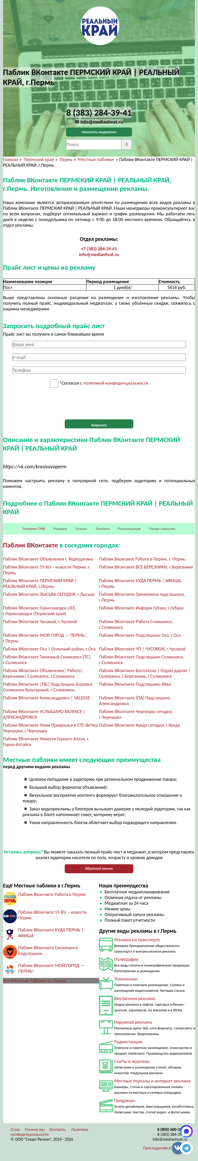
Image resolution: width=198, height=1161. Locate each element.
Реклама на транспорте (137, 940)
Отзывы (81, 529)
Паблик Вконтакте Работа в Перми (52, 894)
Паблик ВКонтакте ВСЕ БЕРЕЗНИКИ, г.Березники (146, 567)
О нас (15, 1129)
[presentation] (99, 404)
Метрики (60, 529)
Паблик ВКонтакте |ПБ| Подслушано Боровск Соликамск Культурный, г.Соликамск (48, 687)
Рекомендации (129, 529)
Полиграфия (126, 959)
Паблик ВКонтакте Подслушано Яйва (135, 684)
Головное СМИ (34, 529)
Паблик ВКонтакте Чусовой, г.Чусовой (40, 621)
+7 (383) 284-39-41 (99, 249)
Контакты (58, 1129)
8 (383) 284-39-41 (172, 1134)
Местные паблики (96, 159)
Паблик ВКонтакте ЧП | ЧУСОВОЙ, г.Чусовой (142, 649)
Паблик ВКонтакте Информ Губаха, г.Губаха (141, 608)
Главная (10, 159)
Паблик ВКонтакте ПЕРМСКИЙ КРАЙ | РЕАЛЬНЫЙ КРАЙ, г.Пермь (40, 583)
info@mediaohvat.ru (99, 254)
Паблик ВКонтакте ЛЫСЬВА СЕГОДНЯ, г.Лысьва (49, 594)
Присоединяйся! (157, 1148)
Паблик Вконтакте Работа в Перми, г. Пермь (142, 559)
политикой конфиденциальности (115, 383)
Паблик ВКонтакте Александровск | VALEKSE (46, 698)
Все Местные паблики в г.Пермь (34, 981)
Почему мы (35, 1129)
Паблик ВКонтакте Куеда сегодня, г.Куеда (139, 725)
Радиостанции (128, 1042)
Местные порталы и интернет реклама (152, 1081)
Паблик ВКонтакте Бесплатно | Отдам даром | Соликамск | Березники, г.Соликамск (144, 673)
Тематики (102, 529)
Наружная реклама (133, 1022)
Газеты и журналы (132, 1061)
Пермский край (39, 159)
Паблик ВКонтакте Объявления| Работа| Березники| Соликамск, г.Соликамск (43, 673)
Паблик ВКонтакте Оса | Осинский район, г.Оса (49, 649)
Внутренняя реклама (134, 998)
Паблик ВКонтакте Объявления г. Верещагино (48, 559)
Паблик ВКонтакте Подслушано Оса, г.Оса (140, 635)
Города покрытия (162, 529)
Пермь (66, 159)
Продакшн (124, 1100)
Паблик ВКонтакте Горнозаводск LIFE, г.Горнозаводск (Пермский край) (39, 610)
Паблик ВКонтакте (30, 545)
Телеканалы (125, 979)
